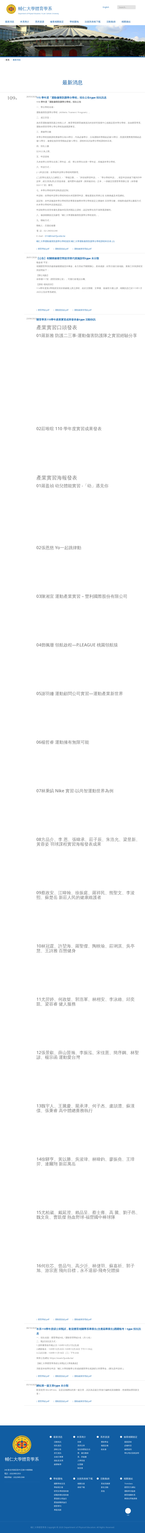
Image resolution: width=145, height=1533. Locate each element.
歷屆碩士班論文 (60, 1498)
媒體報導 (57, 1464)
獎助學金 (104, 1442)
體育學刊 (57, 1506)
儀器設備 (104, 1445)
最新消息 (9, 21)
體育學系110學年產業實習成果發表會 (57, 319)
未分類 (95, 258)
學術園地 (74, 21)
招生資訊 (57, 1445)
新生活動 (104, 1487)
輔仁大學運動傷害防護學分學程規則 (53, 241)
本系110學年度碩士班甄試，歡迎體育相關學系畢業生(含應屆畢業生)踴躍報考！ (81, 1329)
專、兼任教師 (83, 1453)
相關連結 (126, 21)
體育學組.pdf (42, 248)
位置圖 (80, 1464)
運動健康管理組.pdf (82, 248)
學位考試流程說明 (131, 1453)
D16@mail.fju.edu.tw (55, 236)
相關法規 (81, 1483)
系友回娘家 (105, 1483)
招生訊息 (101, 97)
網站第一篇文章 (45, 1385)
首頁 (7, 59)
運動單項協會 (129, 1491)
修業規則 (128, 1449)
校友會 (80, 1468)
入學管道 (81, 1460)
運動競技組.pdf (61, 248)
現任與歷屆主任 (83, 1449)
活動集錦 (111, 21)
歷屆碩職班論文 (60, 1502)
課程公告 (57, 1449)
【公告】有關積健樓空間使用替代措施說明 (60, 258)
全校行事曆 (58, 1457)
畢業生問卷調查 (130, 1498)
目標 (79, 1442)
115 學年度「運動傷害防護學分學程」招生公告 (63, 97)
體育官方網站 (129, 1487)
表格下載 (81, 1487)
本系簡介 (24, 21)
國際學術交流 (59, 1483)
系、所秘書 (82, 1457)
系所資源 (39, 21)
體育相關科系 (129, 1495)
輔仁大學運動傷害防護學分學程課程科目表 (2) (93, 241)
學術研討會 (58, 1487)
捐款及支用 (58, 1460)
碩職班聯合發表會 (61, 1495)
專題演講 (57, 1510)
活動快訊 (90, 319)
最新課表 (128, 1442)
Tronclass (128, 1483)
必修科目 (128, 1445)
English (106, 7)
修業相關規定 (57, 21)
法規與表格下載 (93, 21)
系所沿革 (81, 1445)
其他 (103, 1491)
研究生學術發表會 (61, 1491)
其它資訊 (57, 1453)
